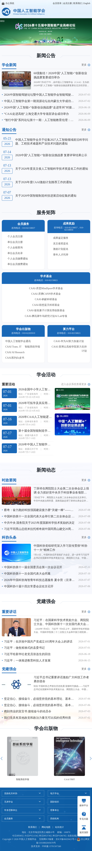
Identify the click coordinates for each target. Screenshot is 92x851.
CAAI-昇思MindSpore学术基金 (46, 288)
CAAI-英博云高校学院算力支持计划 (69, 348)
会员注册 (67, 3)
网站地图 (46, 827)
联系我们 (77, 3)
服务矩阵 (46, 212)
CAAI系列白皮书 (14, 357)
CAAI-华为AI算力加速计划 (69, 341)
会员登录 (57, 3)
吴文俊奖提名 (60, 243)
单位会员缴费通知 (17, 264)
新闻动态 (46, 470)
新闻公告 (46, 55)
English (86, 3)
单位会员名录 (15, 253)
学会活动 (46, 374)
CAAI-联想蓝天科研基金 (46, 305)
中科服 (45, 846)
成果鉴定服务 (60, 238)
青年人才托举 (60, 254)
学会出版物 (46, 728)
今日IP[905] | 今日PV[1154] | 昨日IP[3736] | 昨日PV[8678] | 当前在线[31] (46, 835)
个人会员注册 (15, 236)
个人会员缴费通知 (17, 258)
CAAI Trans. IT (13, 346)
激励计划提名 (60, 249)
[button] (41, 41)
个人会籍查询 (15, 247)
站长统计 (59, 827)
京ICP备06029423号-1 (66, 839)
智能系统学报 (32, 346)
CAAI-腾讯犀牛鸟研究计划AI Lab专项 (46, 316)
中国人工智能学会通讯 (18, 341)
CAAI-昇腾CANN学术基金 (46, 293)
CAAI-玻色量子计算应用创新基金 (46, 310)
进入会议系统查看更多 (75, 384)
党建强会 (46, 601)
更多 (85, 65)
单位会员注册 (15, 242)
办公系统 (8, 3)
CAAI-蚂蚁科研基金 (46, 299)
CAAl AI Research (15, 352)
